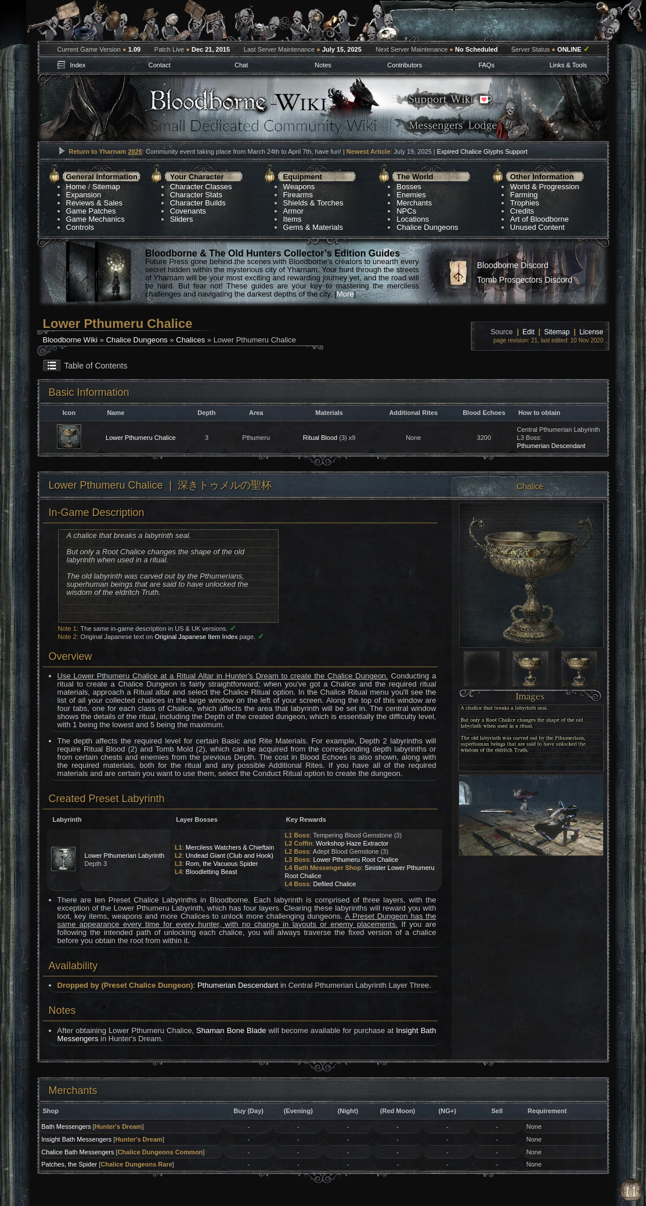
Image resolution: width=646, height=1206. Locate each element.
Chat (241, 65)
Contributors (404, 65)
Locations (412, 219)
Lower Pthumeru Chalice (140, 437)
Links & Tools (568, 65)
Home (76, 186)
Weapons (299, 186)
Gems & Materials (313, 227)
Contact (160, 65)
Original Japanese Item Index (195, 636)
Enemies (411, 194)
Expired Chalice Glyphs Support (482, 151)
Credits (522, 211)
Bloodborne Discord (512, 265)
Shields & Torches (313, 202)
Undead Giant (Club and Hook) (229, 855)
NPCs (406, 211)
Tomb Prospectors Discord (524, 279)
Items (292, 219)
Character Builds (198, 202)
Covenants (188, 211)
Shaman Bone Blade (231, 1030)
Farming (524, 194)
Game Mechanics (95, 219)
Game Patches (91, 211)
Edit (528, 332)
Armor (293, 211)
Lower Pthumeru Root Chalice (355, 859)
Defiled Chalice (334, 883)
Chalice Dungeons (427, 227)
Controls (80, 227)
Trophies (524, 202)
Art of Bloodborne (539, 219)
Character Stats (196, 194)
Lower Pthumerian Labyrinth (125, 855)
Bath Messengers (66, 1126)
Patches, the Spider (69, 1164)
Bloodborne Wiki (70, 339)
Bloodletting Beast (211, 871)
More (345, 294)
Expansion (84, 194)
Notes (323, 65)
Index (77, 65)
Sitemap (106, 186)
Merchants (414, 202)
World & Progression (544, 186)
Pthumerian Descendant (551, 445)
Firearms (298, 194)
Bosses (408, 186)
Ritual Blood (320, 437)
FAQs (486, 65)
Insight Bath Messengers (76, 1139)
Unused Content (537, 227)
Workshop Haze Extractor (352, 843)
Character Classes (201, 186)
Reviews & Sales (94, 202)
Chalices (190, 339)
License (591, 332)
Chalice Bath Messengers (77, 1152)
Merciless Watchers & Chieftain (230, 847)
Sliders (181, 219)
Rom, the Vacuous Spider (222, 863)
